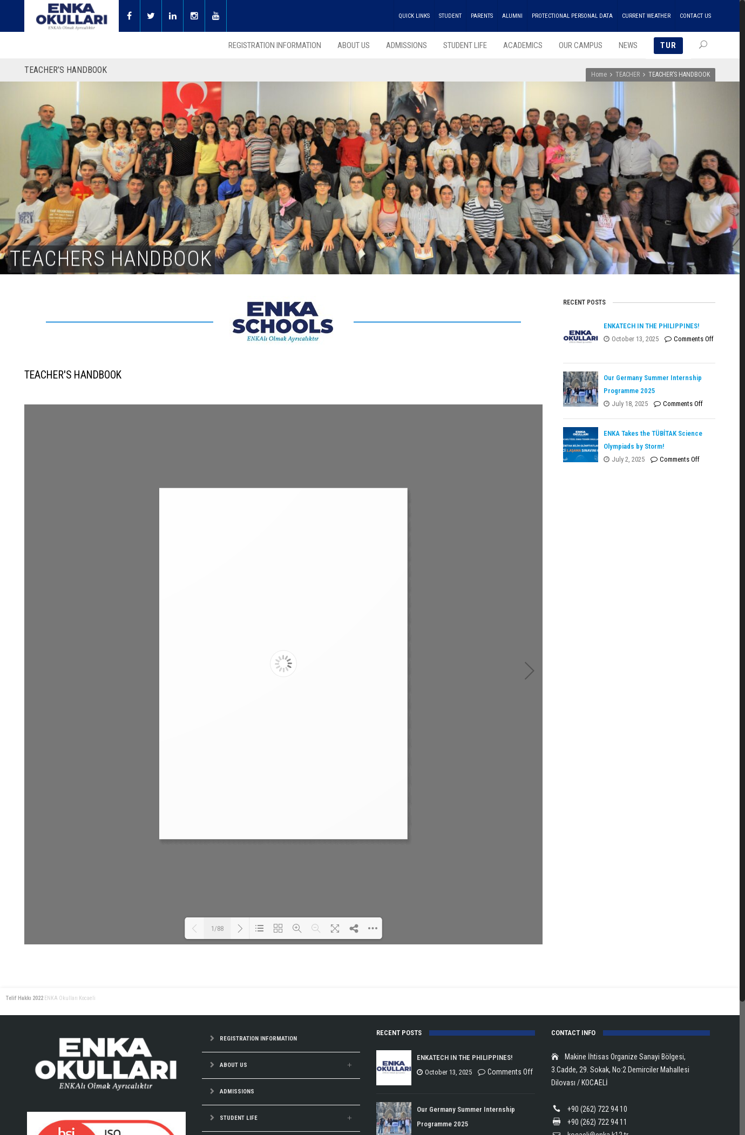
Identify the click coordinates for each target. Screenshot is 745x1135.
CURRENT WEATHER (646, 15)
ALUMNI (512, 15)
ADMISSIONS (237, 1091)
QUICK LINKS (414, 15)
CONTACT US (695, 15)
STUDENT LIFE (239, 1118)
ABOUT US (233, 1065)
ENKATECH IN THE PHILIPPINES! (651, 326)
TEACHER (627, 74)
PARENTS (482, 15)
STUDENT (450, 15)
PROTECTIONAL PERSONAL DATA (572, 15)
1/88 (217, 928)
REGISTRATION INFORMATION (258, 1038)
